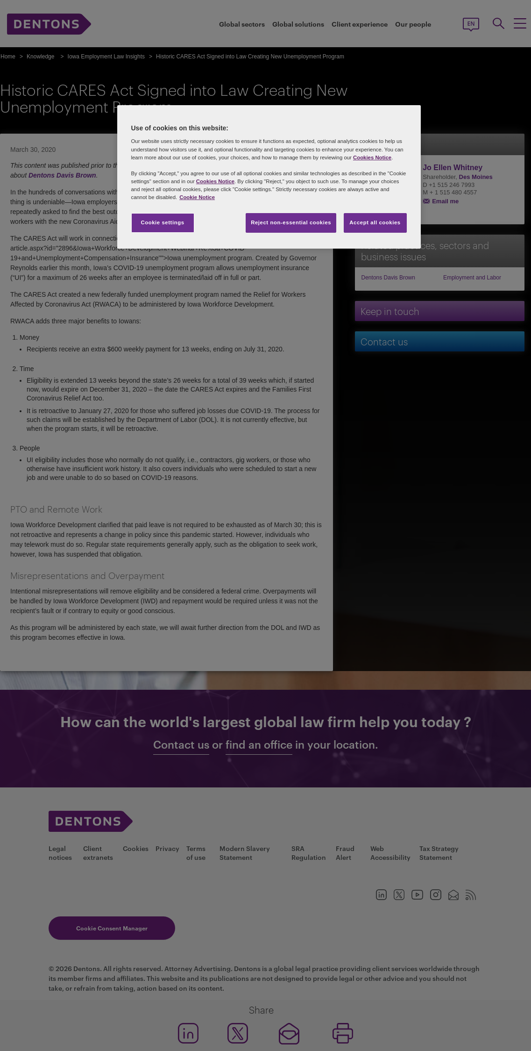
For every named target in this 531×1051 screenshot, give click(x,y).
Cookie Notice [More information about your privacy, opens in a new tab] (197, 197)
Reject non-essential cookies (291, 222)
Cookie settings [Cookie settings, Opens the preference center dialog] (162, 222)
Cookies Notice (372, 157)
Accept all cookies (375, 222)
